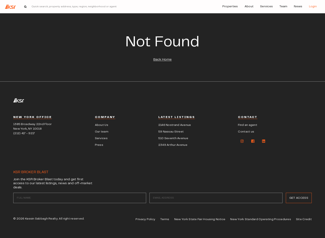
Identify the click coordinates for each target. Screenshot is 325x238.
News (298, 6)
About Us (101, 125)
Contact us (246, 131)
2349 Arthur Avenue (172, 145)
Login (313, 6)
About (249, 6)
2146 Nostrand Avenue (174, 125)
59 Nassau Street (171, 131)
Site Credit (304, 219)
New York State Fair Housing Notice (200, 219)
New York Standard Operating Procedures (260, 219)
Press (99, 145)
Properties (230, 6)
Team (283, 6)
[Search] (104, 7)
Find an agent (247, 125)
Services (266, 6)
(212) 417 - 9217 (24, 133)
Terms (164, 219)
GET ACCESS (298, 197)
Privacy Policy (145, 219)
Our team (101, 131)
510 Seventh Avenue (173, 138)
